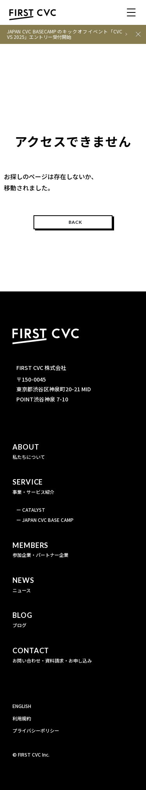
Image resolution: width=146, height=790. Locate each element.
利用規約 (21, 718)
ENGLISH (21, 706)
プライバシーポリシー (35, 730)
